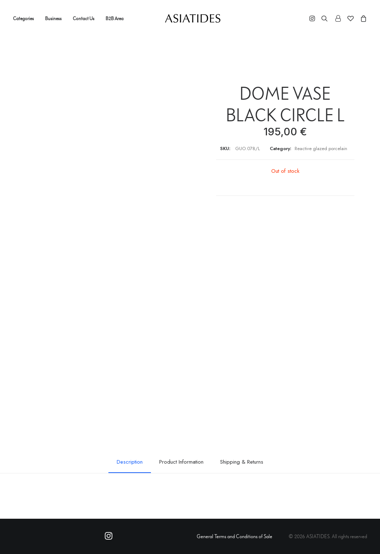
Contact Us (83, 18)
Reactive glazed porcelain (321, 148)
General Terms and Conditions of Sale (234, 536)
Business (53, 18)
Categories (23, 18)
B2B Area (115, 18)
